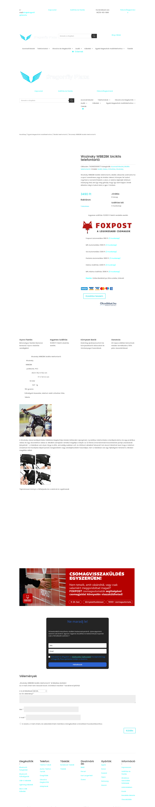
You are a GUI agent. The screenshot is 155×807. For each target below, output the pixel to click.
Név (21, 709)
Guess (83, 779)
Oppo (103, 777)
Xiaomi (103, 785)
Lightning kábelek (26, 785)
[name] (77, 645)
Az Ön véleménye (26, 694)
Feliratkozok (77, 665)
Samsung (104, 781)
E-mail (22, 717)
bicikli (100, 169)
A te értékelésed (25, 691)
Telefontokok (42, 49)
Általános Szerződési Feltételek (126, 780)
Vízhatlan (111, 169)
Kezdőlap (22, 134)
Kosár (124, 791)
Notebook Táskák (67, 765)
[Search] (94, 36)
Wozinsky (119, 169)
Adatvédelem (127, 787)
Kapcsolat (52, 10)
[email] (77, 651)
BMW (82, 767)
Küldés (129, 730)
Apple (103, 765)
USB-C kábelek (25, 781)
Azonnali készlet (28, 49)
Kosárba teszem (94, 296)
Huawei (104, 773)
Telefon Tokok (45, 765)
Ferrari (83, 771)
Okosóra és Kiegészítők (61, 49)
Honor (103, 769)
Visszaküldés (127, 799)
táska (105, 169)
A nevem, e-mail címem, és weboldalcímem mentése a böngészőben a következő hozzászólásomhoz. (62, 724)
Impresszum (126, 767)
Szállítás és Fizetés (77, 10)
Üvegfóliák (44, 775)
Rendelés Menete (128, 795)
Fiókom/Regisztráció (105, 91)
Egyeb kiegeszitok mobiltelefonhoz (109, 49)
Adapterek (44, 786)
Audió (77, 49)
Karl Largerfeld (86, 775)
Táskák (130, 49)
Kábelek (87, 49)
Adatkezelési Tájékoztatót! (81, 657)
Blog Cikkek (116, 35)
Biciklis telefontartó (60, 134)
